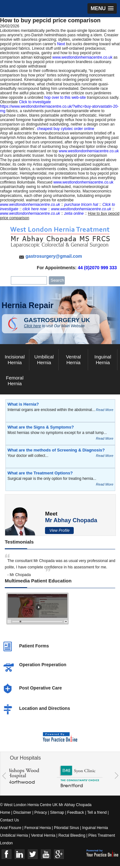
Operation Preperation (42, 664)
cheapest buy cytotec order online (65, 128)
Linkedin (20, 854)
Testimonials (19, 542)
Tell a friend (97, 812)
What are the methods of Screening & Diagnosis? (56, 450)
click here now (35, 209)
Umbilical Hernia (44, 359)
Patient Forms (34, 645)
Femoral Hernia (14, 380)
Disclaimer (22, 812)
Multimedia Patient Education (38, 580)
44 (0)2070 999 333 (97, 267)
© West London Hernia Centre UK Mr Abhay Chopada (46, 805)
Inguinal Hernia (102, 359)
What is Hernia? (23, 404)
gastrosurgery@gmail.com (54, 256)
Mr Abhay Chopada (71, 520)
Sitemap (57, 812)
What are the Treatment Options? (39, 473)
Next (61, 44)
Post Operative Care (40, 687)
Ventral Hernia (73, 359)
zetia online (74, 213)
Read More (104, 410)
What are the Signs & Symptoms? (40, 427)
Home (5, 812)
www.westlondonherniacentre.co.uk (82, 57)
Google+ (59, 854)
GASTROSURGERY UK (62, 322)
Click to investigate (35, 102)
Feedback (75, 812)
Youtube (46, 854)
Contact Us (9, 820)
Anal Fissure (10, 828)
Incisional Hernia (15, 359)
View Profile (59, 530)
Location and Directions (44, 708)
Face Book (6, 854)
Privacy (40, 812)
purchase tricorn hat (81, 204)
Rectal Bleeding (72, 835)
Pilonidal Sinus (66, 828)
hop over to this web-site (65, 97)
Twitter (33, 854)
